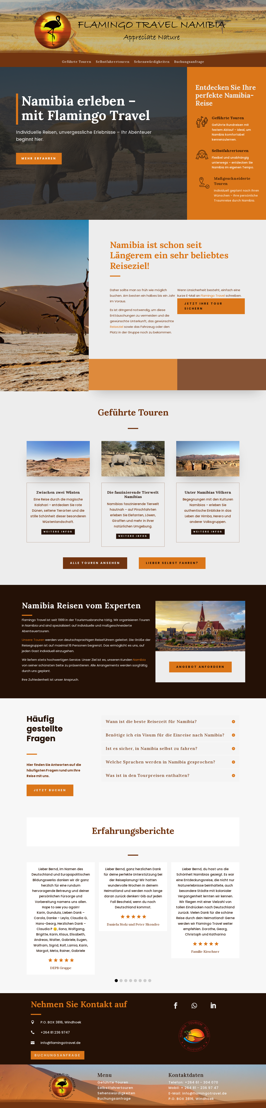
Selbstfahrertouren (112, 62)
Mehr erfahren (38, 158)
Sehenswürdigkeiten (152, 62)
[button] (116, 980)
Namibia (139, 659)
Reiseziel (116, 326)
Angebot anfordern (200, 667)
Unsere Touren (33, 640)
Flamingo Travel (213, 295)
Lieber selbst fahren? (172, 563)
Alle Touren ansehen (95, 563)
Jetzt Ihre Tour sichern (203, 306)
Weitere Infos (58, 531)
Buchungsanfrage (189, 62)
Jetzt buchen (50, 790)
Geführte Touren (76, 62)
